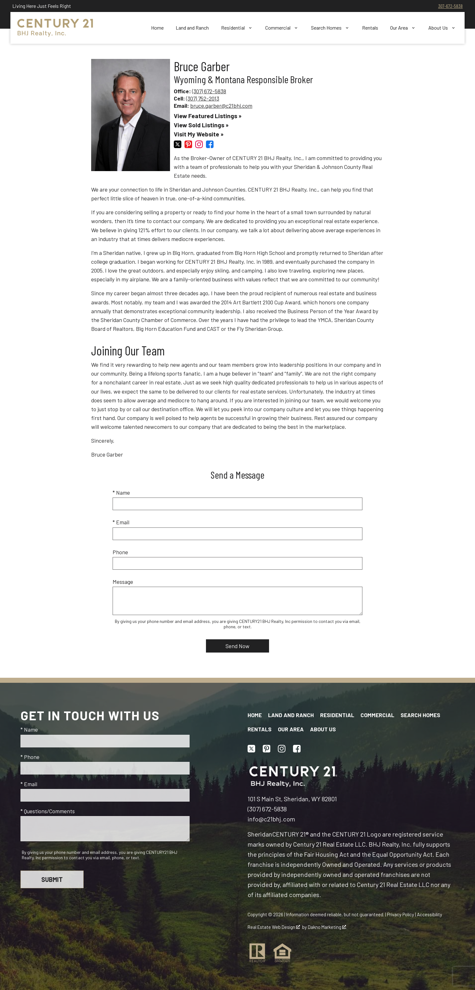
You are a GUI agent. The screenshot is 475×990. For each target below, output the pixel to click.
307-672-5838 (450, 6)
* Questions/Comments (48, 811)
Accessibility (429, 914)
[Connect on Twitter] (177, 145)
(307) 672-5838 (209, 91)
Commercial (377, 714)
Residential (337, 714)
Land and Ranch (192, 27)
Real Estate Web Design (274, 927)
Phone (120, 552)
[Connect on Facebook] (210, 145)
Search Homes (420, 714)
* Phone (30, 756)
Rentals (370, 27)
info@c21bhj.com (271, 819)
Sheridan (260, 834)
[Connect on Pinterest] (188, 145)
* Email (121, 522)
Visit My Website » (199, 134)
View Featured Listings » (208, 115)
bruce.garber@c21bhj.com (221, 105)
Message (123, 581)
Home (157, 27)
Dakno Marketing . (327, 927)
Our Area (291, 729)
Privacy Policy (400, 914)
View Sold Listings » (201, 125)
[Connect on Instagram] (199, 145)
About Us (323, 729)
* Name (121, 492)
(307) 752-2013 (202, 98)
